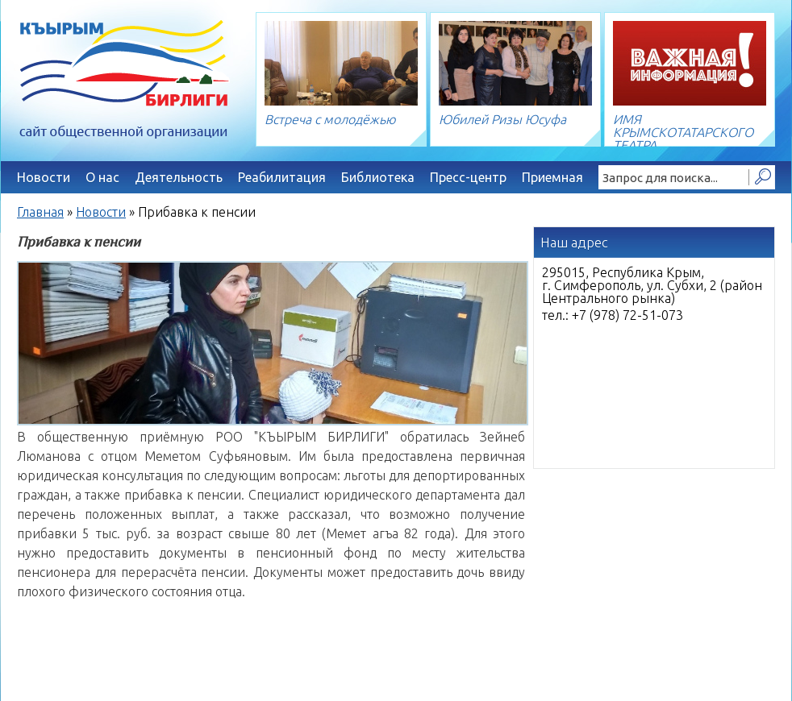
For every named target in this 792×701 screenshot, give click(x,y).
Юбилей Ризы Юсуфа (502, 119)
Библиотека (378, 177)
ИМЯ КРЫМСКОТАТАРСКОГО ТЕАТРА (683, 132)
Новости (43, 177)
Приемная (552, 177)
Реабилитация (282, 177)
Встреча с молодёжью (330, 119)
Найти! (762, 177)
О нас (102, 177)
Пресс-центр (468, 177)
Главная (40, 212)
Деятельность (179, 177)
